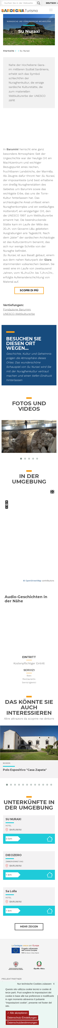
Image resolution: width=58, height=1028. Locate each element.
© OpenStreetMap (32, 581)
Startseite (8, 51)
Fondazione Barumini (16, 309)
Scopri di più (29, 290)
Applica (38, 3)
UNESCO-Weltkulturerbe (19, 313)
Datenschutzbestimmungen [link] (22, 1022)
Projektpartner (11, 979)
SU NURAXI (13, 819)
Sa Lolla (11, 891)
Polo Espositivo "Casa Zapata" (25, 770)
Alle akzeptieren (17, 1013)
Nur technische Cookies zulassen (37, 983)
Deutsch (51, 3)
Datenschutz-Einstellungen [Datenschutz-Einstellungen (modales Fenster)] (22, 1017)
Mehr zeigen (29, 926)
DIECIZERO (14, 855)
